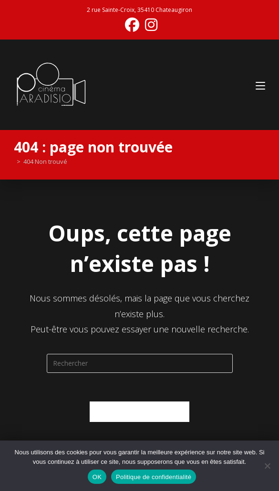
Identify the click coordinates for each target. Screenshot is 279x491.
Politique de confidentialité (153, 477)
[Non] (267, 466)
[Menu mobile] (260, 84)
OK (97, 477)
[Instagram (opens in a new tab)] (149, 25)
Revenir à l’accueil (139, 411)
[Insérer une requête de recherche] (140, 363)
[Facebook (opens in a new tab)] (132, 25)
